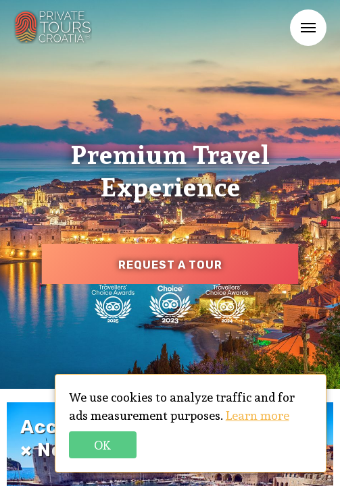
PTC (53, 27)
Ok (102, 445)
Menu (308, 27)
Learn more (257, 415)
